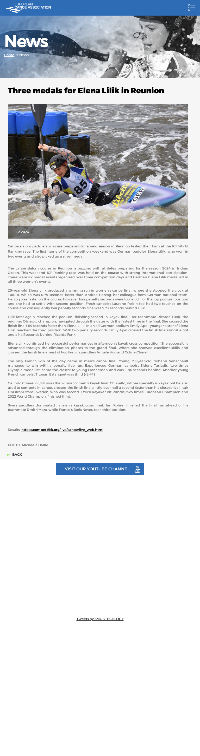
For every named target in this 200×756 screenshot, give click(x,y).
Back (16, 454)
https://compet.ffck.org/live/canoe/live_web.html (62, 430)
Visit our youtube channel (103, 469)
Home (9, 55)
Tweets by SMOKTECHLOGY (100, 619)
